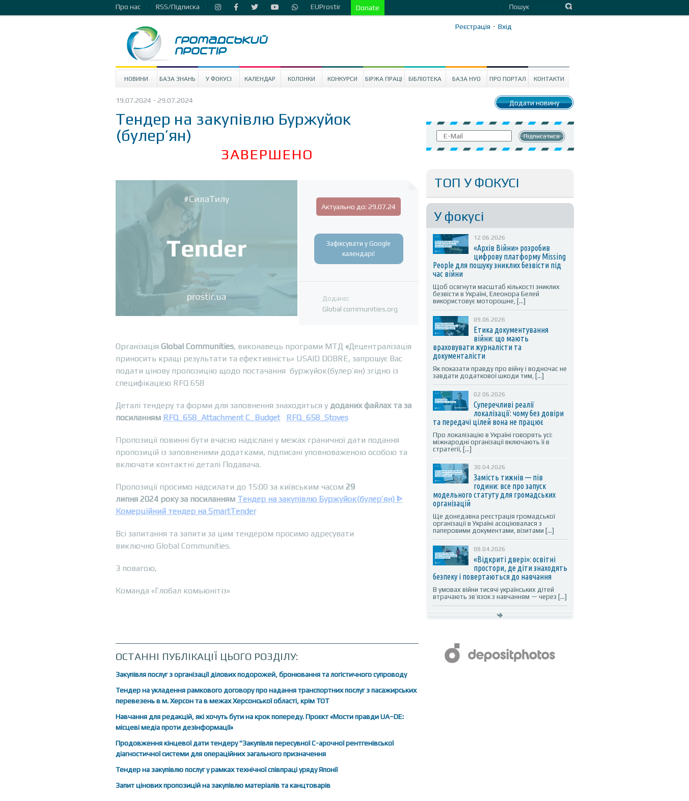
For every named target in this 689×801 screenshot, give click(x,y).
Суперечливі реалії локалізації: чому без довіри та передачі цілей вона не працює (498, 413)
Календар (259, 78)
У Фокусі (219, 78)
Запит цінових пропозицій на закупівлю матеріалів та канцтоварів (223, 785)
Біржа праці (383, 78)
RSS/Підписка (178, 7)
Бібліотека (425, 78)
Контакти (549, 78)
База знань (177, 78)
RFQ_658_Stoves (317, 417)
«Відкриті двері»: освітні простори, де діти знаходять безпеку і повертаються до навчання (500, 568)
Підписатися (541, 136)
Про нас (128, 7)
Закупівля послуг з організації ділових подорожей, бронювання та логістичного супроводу (261, 674)
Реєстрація (472, 26)
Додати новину (534, 103)
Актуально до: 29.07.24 (358, 207)
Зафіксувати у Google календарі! (358, 249)
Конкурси (342, 78)
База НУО (466, 78)
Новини (136, 78)
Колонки (301, 78)
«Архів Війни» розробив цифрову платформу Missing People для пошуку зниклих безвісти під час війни (499, 260)
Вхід (505, 26)
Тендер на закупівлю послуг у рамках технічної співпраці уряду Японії (227, 769)
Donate (367, 8)
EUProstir (326, 7)
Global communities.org (360, 309)
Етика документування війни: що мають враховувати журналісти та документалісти (490, 342)
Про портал (507, 78)
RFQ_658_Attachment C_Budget (221, 417)
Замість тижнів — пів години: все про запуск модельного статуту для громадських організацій (494, 490)
